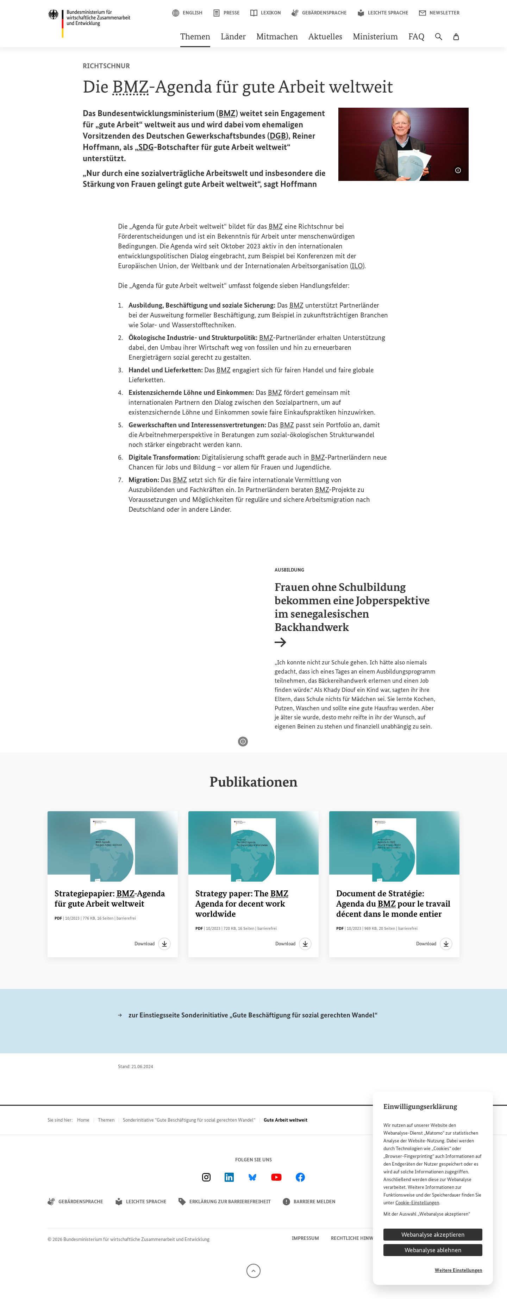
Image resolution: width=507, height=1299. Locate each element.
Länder (233, 37)
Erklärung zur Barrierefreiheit (225, 1201)
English (187, 13)
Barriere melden (309, 1201)
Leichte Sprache (382, 13)
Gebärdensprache (319, 13)
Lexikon (265, 13)
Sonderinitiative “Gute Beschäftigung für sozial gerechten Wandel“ (189, 1120)
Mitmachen (277, 37)
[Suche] (438, 40)
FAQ (416, 37)
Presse (226, 13)
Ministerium (375, 37)
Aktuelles (325, 37)
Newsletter (439, 13)
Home (83, 1120)
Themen (195, 37)
